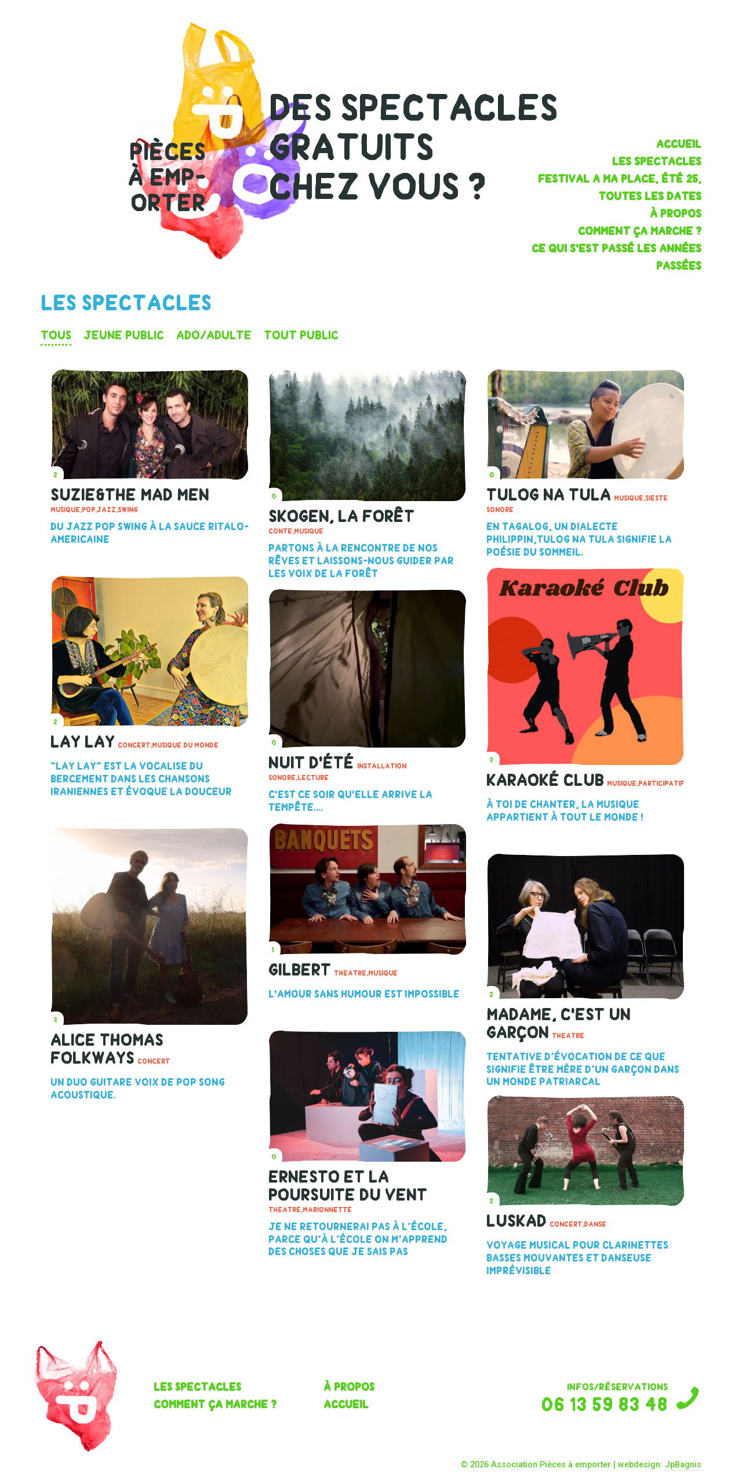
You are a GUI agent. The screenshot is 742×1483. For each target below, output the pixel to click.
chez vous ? (377, 187)
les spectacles (656, 161)
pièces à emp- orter (167, 177)
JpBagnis (683, 1465)
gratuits (351, 148)
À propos (675, 214)
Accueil (678, 144)
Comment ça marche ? (639, 231)
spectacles (449, 108)
